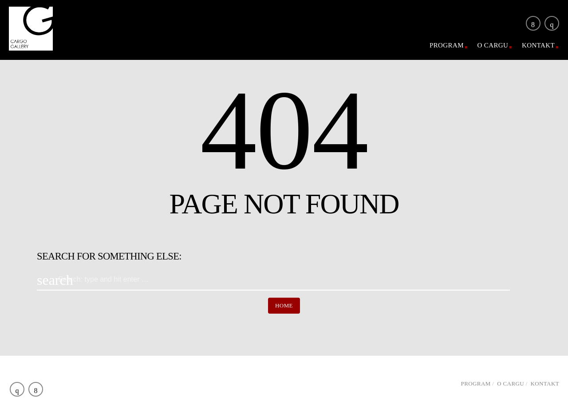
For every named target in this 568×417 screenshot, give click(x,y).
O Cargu (493, 45)
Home (284, 305)
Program (447, 45)
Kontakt (538, 45)
